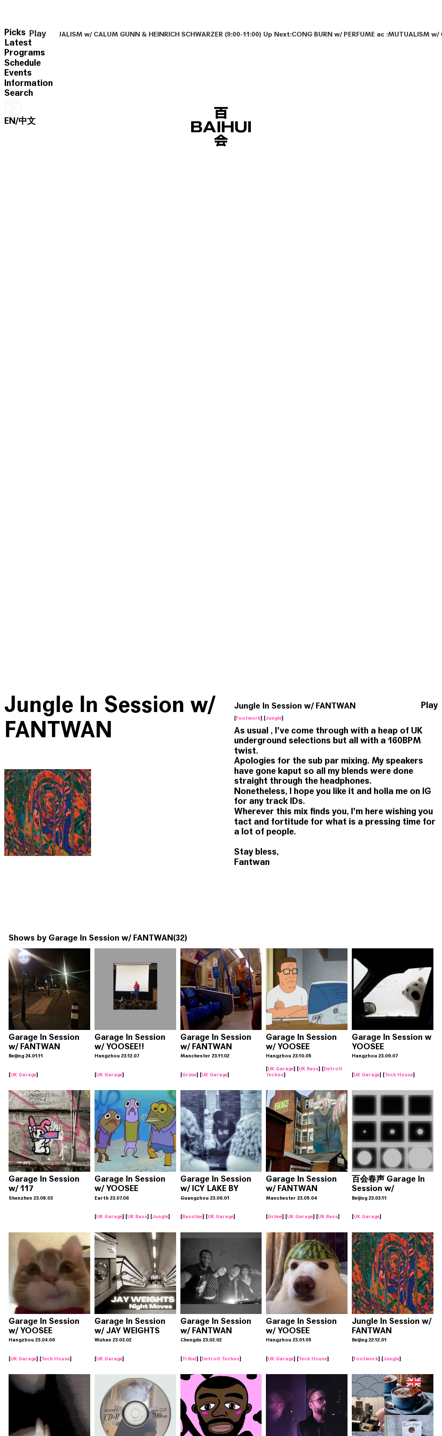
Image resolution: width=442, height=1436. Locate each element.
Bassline (192, 1216)
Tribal (189, 1359)
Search (18, 93)
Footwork (248, 718)
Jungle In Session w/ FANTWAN (391, 1325)
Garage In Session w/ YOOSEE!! (129, 1041)
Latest (18, 42)
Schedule (22, 63)
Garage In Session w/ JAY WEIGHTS (129, 1325)
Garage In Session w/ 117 (44, 1183)
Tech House (398, 1075)
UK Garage (23, 1075)
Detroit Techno (220, 1359)
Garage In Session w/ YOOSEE (301, 1041)
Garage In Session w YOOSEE (392, 1041)
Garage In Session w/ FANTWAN (111, 938)
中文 (27, 121)
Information (28, 83)
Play (37, 34)
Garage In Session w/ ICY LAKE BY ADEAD (215, 1188)
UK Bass (309, 1069)
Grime (189, 1075)
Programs (24, 52)
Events (18, 72)
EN (9, 121)
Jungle (273, 718)
